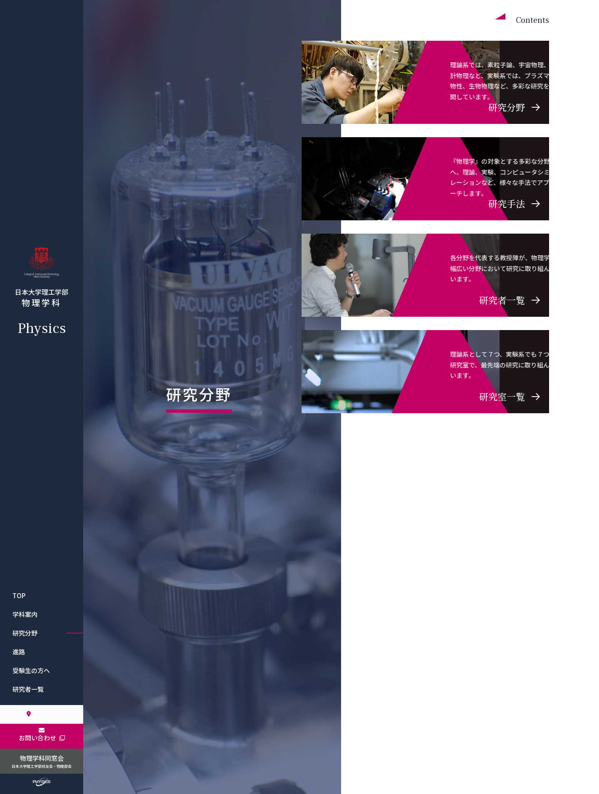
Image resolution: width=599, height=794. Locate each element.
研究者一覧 (28, 689)
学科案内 (24, 614)
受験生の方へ (31, 670)
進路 (18, 651)
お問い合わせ (42, 737)
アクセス (41, 714)
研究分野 (24, 633)
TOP (18, 595)
